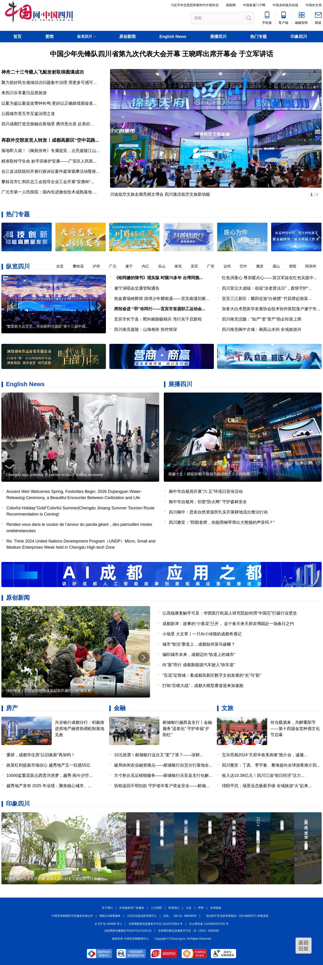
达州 (230, 266)
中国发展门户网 (254, 5)
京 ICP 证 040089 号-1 (108, 923)
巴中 (246, 266)
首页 (17, 36)
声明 (201, 907)
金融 (120, 708)
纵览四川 (18, 266)
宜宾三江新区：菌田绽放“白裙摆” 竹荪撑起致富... (267, 298)
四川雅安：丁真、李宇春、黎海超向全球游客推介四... (271, 765)
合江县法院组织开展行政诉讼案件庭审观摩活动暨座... (50, 171)
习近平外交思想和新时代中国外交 (195, 5)
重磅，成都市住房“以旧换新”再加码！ (40, 755)
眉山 (279, 266)
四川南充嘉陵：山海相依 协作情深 (145, 329)
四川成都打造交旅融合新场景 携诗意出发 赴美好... (47, 124)
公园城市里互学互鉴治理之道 (28, 113)
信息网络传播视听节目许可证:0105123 (127, 930)
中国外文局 (314, 5)
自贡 (62, 266)
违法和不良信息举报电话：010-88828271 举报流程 (237, 915)
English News (172, 36)
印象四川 (299, 36)
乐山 (164, 266)
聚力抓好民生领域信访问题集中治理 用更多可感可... (49, 82)
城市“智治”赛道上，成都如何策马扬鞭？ (198, 644)
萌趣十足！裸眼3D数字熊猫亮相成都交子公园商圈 (209, 474)
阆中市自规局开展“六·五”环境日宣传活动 (206, 491)
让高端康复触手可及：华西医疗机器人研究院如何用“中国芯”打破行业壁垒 (229, 613)
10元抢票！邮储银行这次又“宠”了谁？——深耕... (158, 755)
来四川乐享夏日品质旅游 (24, 93)
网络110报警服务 (110, 915)
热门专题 (258, 36)
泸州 (99, 266)
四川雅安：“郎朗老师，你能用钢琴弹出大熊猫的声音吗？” (222, 522)
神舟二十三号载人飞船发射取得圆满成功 (42, 72)
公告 (188, 907)
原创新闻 (127, 36)
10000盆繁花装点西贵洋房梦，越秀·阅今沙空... (49, 775)
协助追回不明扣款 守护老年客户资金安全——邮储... (161, 785)
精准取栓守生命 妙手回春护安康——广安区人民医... (49, 161)
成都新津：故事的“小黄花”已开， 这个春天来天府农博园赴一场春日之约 (228, 623)
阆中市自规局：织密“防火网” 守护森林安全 (208, 502)
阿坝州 (313, 266)
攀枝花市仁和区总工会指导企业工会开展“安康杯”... (47, 181)
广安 (213, 266)
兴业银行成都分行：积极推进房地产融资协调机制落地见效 (79, 728)
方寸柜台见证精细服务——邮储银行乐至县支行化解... (163, 775)
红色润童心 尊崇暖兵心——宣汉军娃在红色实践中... (269, 277)
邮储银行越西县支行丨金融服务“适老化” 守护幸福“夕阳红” (187, 728)
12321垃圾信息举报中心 (142, 915)
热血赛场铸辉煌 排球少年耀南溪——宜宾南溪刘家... (161, 298)
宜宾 (197, 266)
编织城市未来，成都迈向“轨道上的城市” (198, 654)
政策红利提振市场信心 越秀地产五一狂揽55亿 (48, 765)
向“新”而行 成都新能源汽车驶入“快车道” (198, 665)
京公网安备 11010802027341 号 (209, 923)
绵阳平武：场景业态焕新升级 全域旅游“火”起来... (267, 785)
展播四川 (218, 36)
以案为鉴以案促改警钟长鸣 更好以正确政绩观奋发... (49, 103)
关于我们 (107, 907)
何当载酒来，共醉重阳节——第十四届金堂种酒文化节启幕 (295, 728)
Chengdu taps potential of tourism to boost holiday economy (54, 475)
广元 (115, 266)
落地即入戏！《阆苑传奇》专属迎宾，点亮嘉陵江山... (50, 150)
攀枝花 (80, 266)
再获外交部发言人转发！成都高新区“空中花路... (50, 140)
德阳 (46, 266)
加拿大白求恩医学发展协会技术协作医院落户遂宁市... (271, 309)
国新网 (231, 5)
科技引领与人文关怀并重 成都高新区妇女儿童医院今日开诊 (53, 879)
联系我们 (173, 907)
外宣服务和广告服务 (131, 907)
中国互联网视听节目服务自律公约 (72, 915)
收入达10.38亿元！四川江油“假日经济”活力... (263, 775)
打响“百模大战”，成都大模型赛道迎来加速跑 (202, 685)
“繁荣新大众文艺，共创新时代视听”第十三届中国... (47, 326)
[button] (318, 237)
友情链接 (215, 907)
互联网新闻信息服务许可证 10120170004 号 (156, 923)
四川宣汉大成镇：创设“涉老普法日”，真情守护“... (267, 288)
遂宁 (131, 266)
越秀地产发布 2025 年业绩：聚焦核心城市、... (48, 785)
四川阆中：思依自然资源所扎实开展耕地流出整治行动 (218, 512)
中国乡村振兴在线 (285, 5)
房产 (12, 708)
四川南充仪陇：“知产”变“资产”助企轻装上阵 (261, 319)
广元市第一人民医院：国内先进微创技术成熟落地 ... (49, 192)
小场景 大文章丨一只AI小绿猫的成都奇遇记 (202, 634)
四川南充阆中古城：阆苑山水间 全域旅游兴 (261, 329)
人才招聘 (156, 907)
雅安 (262, 266)
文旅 (227, 708)
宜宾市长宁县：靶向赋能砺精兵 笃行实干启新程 (158, 319)
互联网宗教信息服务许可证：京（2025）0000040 (188, 930)
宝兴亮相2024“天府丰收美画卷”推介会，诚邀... (264, 755)
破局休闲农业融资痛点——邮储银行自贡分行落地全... (163, 765)
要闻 (49, 36)
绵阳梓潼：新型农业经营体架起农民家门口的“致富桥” (49, 690)
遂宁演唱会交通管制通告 (136, 288)
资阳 (295, 266)
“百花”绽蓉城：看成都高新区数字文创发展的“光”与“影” (211, 675)
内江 (148, 266)
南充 (181, 266)
